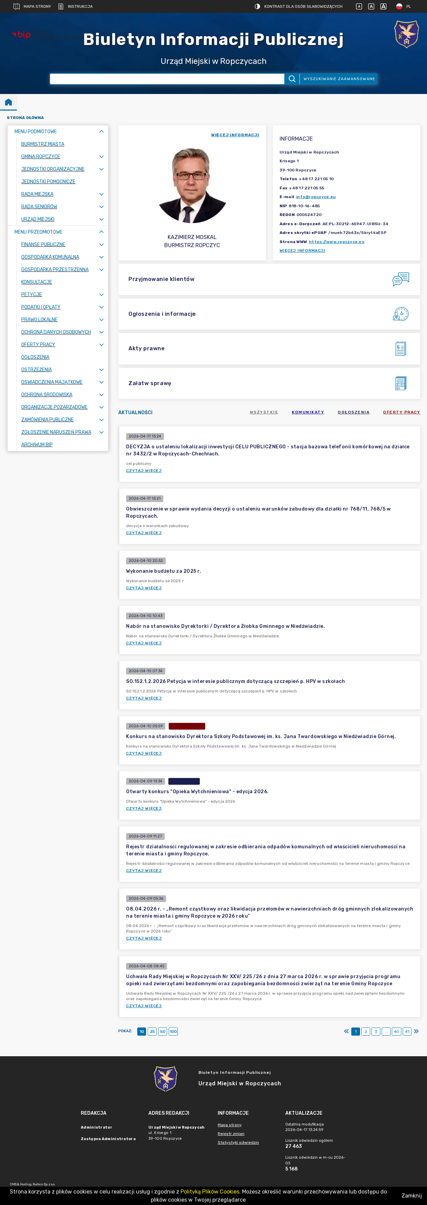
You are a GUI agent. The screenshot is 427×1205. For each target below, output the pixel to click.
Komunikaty (308, 412)
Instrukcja (75, 6)
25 (152, 1031)
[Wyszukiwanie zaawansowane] (167, 79)
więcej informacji (235, 135)
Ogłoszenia (354, 412)
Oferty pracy (401, 412)
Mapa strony (32, 6)
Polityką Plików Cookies (210, 1191)
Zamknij (412, 1195)
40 (396, 1031)
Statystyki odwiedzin (238, 1142)
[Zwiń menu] (101, 131)
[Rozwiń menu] (101, 156)
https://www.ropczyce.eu (336, 241)
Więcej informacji (303, 250)
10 (142, 1031)
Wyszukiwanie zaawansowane (339, 78)
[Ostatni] (416, 1031)
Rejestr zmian (231, 1133)
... (386, 1031)
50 (162, 1031)
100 (173, 1031)
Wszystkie (264, 412)
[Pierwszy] (346, 1031)
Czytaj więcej (144, 470)
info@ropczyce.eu (316, 196)
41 (407, 1031)
